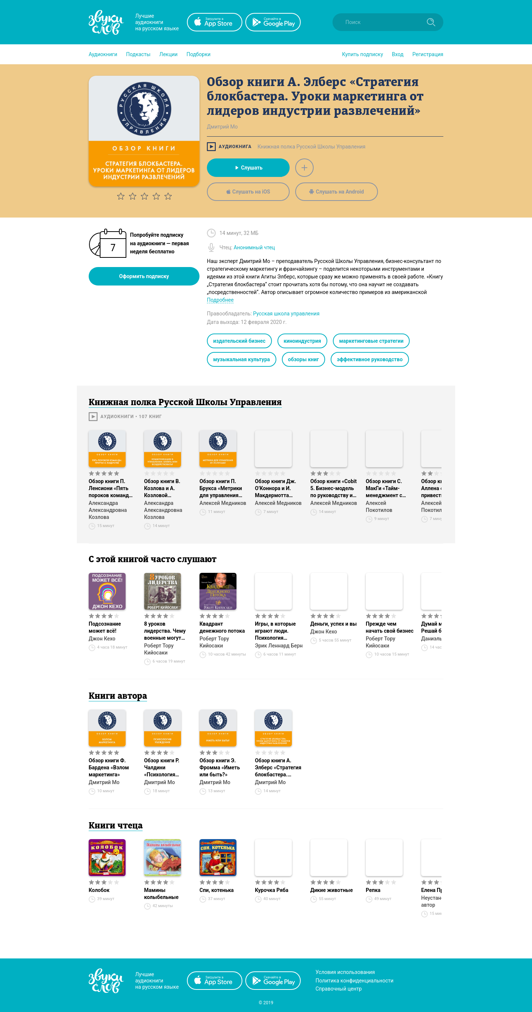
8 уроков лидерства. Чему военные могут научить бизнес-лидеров (164, 631)
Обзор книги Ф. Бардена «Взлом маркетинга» (109, 767)
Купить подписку (362, 54)
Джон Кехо (102, 639)
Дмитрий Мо (104, 782)
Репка (373, 890)
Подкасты (138, 54)
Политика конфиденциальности (354, 981)
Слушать (248, 168)
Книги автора (118, 696)
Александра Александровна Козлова (108, 510)
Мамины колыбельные (161, 893)
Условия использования (345, 972)
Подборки (199, 54)
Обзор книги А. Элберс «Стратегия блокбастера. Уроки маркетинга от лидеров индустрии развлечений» (278, 768)
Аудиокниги (103, 54)
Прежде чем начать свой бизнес (389, 627)
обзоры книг (303, 359)
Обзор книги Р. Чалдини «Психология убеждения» (162, 768)
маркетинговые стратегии (371, 341)
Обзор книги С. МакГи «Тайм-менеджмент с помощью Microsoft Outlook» (388, 488)
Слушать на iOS (248, 192)
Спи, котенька (217, 890)
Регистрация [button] (427, 54)
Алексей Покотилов (379, 506)
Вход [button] (397, 54)
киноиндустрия (302, 341)
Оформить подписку (144, 276)
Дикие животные (331, 890)
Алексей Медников (223, 503)
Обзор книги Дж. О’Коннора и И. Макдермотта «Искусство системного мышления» (275, 488)
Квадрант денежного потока (222, 627)
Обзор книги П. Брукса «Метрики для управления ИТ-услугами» (221, 488)
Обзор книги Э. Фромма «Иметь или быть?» (220, 767)
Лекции (168, 54)
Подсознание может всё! (105, 627)
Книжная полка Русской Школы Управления (311, 147)
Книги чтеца (116, 826)
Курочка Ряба (272, 890)
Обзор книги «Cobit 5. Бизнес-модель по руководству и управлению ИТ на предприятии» (333, 488)
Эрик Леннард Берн (279, 646)
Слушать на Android (336, 192)
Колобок (99, 890)
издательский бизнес (239, 341)
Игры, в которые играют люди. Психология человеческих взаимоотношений (277, 631)
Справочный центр (339, 989)
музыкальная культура (241, 359)
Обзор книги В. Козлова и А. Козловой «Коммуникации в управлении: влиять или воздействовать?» (166, 488)
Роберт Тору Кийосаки (159, 649)
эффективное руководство (370, 359)
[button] (103, 54)
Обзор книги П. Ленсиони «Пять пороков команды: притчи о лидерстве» (111, 488)
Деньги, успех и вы (333, 624)
